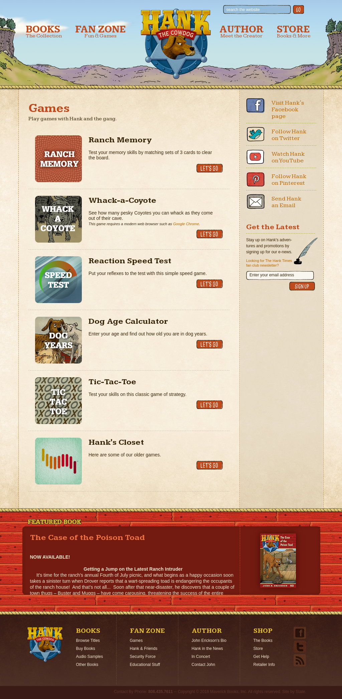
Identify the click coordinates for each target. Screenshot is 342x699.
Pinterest (255, 179)
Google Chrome (186, 224)
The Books (263, 640)
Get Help (261, 656)
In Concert (201, 656)
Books (44, 31)
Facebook (255, 105)
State (300, 691)
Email (255, 201)
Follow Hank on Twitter (289, 135)
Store (294, 31)
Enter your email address (271, 275)
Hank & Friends (144, 648)
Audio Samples (89, 656)
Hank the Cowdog (176, 43)
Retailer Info (264, 664)
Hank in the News (207, 648)
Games (136, 640)
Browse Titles (88, 640)
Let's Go (209, 168)
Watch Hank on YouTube (288, 157)
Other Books (87, 664)
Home (45, 644)
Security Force (143, 656)
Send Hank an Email (287, 202)
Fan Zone (100, 31)
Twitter (255, 134)
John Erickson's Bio (209, 640)
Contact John (203, 664)
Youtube (255, 156)
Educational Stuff (145, 664)
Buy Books (85, 648)
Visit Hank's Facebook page (288, 109)
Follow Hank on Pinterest (289, 179)
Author (241, 31)
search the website (243, 9)
